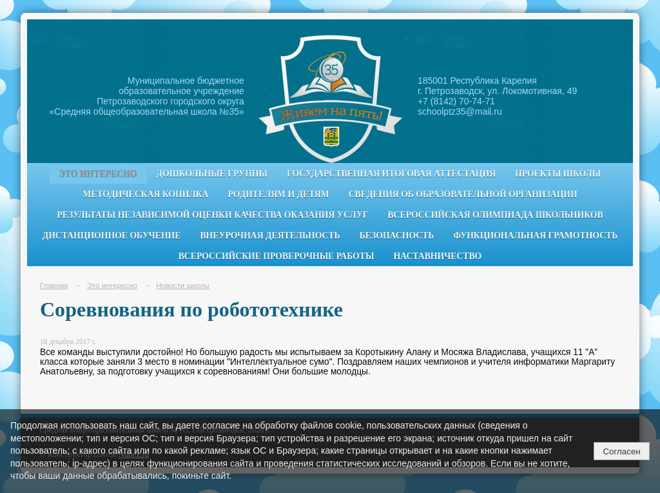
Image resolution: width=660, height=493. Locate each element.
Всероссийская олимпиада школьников (495, 215)
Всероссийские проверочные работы (276, 256)
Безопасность (397, 235)
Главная (54, 285)
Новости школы (182, 285)
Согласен (621, 451)
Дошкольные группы (212, 174)
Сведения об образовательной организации (463, 194)
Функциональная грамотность (535, 235)
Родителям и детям (278, 194)
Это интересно (98, 174)
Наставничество (438, 256)
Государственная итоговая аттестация (391, 174)
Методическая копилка (145, 194)
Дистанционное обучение (112, 235)
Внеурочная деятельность (270, 235)
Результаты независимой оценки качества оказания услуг (212, 215)
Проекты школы (558, 174)
